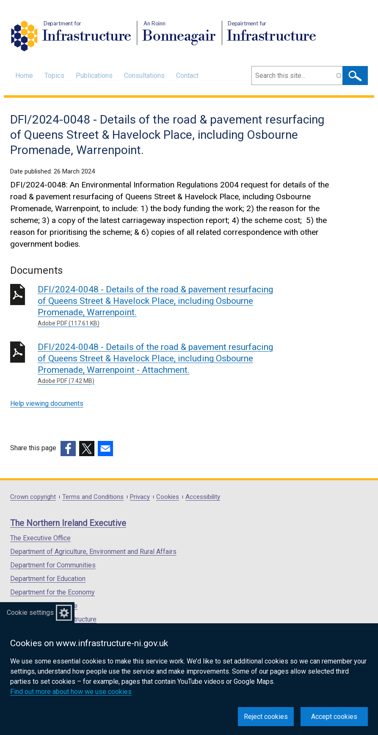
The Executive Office (40, 538)
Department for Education (48, 579)
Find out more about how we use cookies (71, 692)
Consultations (144, 76)
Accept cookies (334, 717)
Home (24, 76)
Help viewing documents (46, 403)
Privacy (140, 497)
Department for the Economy (52, 592)
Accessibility (202, 497)
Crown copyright (33, 497)
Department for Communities (53, 565)
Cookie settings (30, 612)
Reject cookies (266, 717)
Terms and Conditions (93, 497)
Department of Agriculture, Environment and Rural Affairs (93, 552)
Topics (54, 76)
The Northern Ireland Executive (68, 523)
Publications (94, 76)
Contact (187, 76)
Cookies (167, 497)
